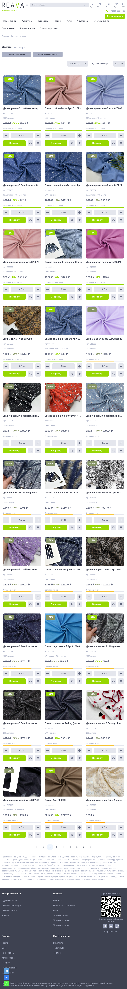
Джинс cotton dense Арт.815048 (104, 262)
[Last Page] (90, 847)
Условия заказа (60, 915)
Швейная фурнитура (11, 905)
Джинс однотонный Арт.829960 (62, 646)
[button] (85, 63)
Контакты (57, 900)
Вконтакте (58, 943)
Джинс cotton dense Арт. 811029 (63, 108)
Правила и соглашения (64, 905)
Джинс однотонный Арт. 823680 (104, 108)
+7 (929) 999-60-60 (117, 11)
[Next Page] (84, 847)
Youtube (57, 953)
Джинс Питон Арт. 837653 (17, 339)
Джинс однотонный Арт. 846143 (21, 800)
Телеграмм (58, 948)
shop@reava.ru (111, 931)
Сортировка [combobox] (74, 64)
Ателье (5, 915)
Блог (4, 948)
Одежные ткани (9, 900)
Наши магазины (9, 968)
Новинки (6, 963)
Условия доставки (61, 920)
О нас (56, 910)
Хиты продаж (8, 958)
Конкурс (5, 943)
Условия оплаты (61, 925)
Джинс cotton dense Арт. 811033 (104, 339)
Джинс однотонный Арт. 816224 (104, 185)
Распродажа (8, 953)
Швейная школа (9, 910)
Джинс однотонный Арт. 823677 (21, 262)
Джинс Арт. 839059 (55, 800)
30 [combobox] (116, 64)
